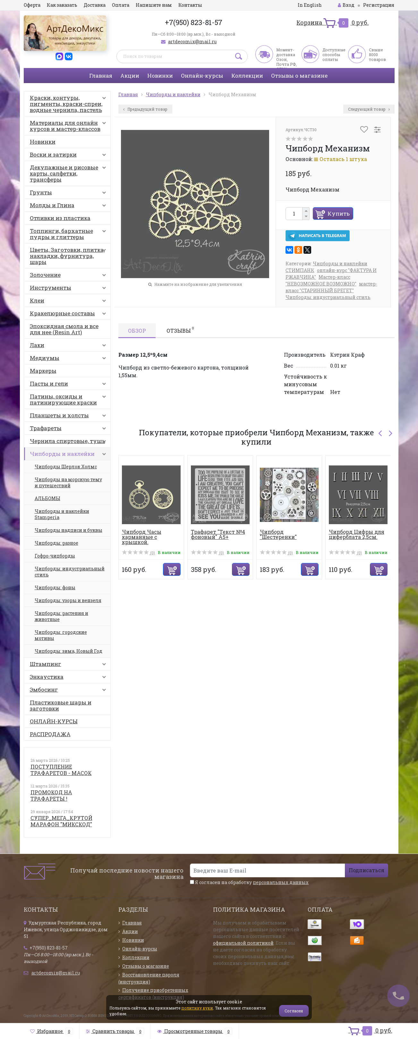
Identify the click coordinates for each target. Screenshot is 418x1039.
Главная (100, 75)
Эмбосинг (69, 691)
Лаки (69, 346)
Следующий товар (369, 109)
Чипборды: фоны (55, 587)
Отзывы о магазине (299, 75)
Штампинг (69, 665)
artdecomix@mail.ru (192, 41)
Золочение (69, 276)
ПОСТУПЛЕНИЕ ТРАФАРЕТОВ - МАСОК (61, 769)
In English (310, 5)
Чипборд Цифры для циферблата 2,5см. (356, 534)
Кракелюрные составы (69, 315)
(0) (138, 552)
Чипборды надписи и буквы (68, 530)
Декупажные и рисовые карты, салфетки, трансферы (69, 173)
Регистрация (378, 5)
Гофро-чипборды (55, 556)
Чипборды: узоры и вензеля (68, 600)
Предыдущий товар (145, 109)
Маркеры (43, 370)
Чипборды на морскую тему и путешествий (68, 482)
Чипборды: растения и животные (61, 616)
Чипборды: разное (56, 543)
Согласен (294, 1010)
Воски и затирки (69, 156)
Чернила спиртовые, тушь (69, 442)
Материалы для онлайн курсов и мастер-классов (69, 125)
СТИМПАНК (300, 270)
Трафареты (69, 429)
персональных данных (281, 882)
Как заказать (62, 5)
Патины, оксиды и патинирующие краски (69, 399)
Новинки (160, 75)
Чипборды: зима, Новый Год (68, 651)
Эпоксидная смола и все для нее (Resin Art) (64, 329)
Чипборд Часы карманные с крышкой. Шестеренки (141, 539)
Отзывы (180, 330)
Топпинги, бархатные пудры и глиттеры (69, 234)
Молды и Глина (69, 206)
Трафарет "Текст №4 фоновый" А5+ (218, 534)
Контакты (190, 5)
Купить (339, 213)
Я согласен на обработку (249, 882)
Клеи (69, 302)
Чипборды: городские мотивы (61, 635)
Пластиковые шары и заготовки (60, 705)
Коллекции (247, 75)
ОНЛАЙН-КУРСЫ (54, 721)
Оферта (32, 5)
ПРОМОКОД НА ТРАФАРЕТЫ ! (51, 795)
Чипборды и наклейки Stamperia (62, 514)
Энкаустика (69, 678)
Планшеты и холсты (69, 417)
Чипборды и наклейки (69, 455)
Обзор (137, 330)
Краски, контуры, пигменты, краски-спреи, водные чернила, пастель (69, 104)
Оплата (120, 5)
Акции (129, 75)
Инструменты (69, 289)
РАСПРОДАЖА (50, 734)
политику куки (197, 1007)
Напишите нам (154, 5)
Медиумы (69, 359)
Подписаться (366, 870)
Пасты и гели (69, 385)
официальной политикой (243, 943)
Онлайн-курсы (202, 75)
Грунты (69, 194)
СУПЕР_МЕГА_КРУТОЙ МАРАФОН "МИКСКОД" (61, 821)
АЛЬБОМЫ (47, 498)
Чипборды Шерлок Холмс (66, 467)
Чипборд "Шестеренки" (278, 534)
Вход (346, 5)
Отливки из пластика (60, 218)
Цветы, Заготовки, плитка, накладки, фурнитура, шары (69, 256)
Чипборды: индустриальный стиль (70, 572)
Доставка (95, 5)
